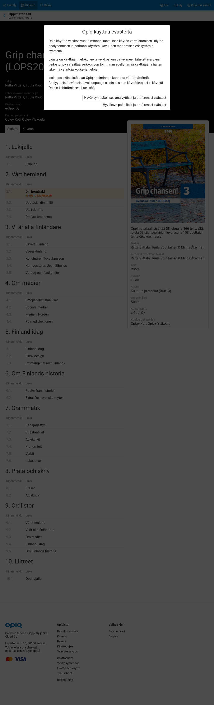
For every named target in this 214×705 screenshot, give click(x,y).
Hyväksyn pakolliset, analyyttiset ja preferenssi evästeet (125, 98)
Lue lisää (88, 88)
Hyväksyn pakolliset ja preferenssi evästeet (134, 105)
